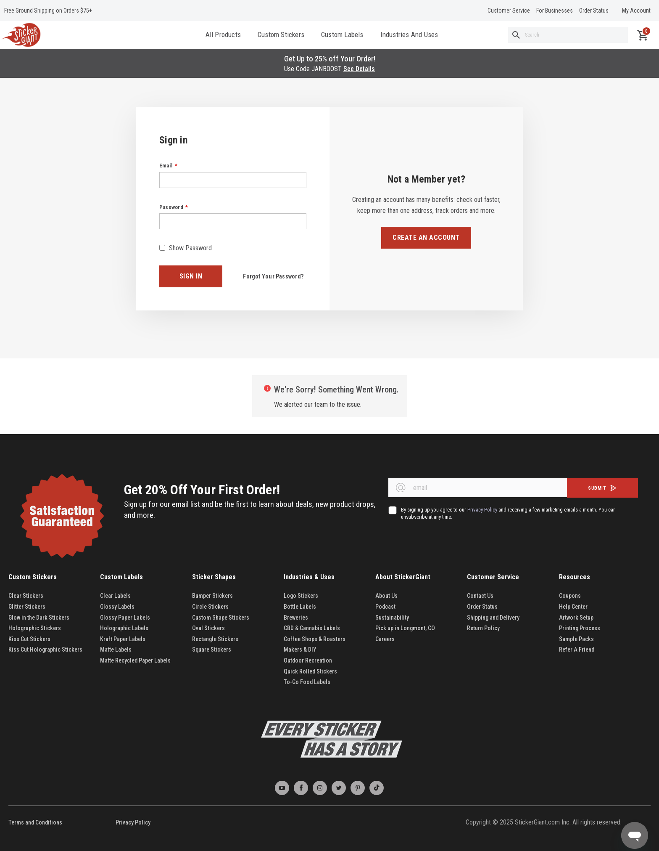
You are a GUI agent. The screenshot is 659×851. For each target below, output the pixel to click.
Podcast (385, 606)
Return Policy (483, 628)
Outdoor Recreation (308, 660)
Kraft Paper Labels (122, 639)
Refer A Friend (576, 649)
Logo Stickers (301, 595)
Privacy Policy (133, 822)
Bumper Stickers (212, 595)
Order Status (594, 10)
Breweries (296, 617)
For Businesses (554, 10)
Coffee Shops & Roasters (314, 639)
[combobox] (568, 36)
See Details (359, 70)
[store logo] (21, 35)
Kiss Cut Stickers (29, 639)
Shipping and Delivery (493, 617)
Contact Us (480, 595)
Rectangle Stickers (215, 639)
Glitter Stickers (26, 606)
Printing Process (579, 628)
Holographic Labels (124, 628)
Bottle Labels (300, 606)
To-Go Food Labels (307, 682)
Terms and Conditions (35, 822)
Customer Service (509, 10)
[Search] (516, 36)
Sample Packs (576, 639)
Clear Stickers (25, 595)
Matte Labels (116, 649)
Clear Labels (115, 595)
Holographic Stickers (34, 628)
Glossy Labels (117, 606)
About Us (386, 595)
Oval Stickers (208, 628)
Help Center (573, 606)
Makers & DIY (300, 649)
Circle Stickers (210, 606)
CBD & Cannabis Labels (312, 628)
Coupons (570, 595)
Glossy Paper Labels (125, 617)
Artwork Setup (576, 617)
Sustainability (392, 617)
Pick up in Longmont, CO (405, 628)
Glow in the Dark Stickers (39, 617)
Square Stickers (211, 649)
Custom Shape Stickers (220, 617)
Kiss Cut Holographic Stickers (45, 649)
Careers (385, 639)
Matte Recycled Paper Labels (135, 660)
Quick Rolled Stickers (310, 671)
